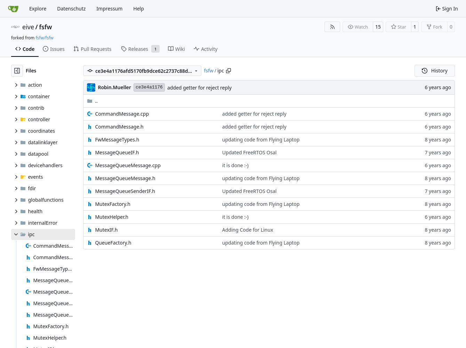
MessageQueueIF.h (117, 152)
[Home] (13, 8)
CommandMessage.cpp (122, 113)
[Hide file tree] (17, 71)
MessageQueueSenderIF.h (125, 191)
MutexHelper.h (111, 217)
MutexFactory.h (112, 204)
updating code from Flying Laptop (261, 139)
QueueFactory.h (113, 242)
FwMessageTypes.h (117, 139)
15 (378, 26)
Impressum (109, 8)
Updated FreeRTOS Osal (249, 152)
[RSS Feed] (332, 27)
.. (92, 101)
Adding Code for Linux (247, 229)
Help (138, 8)
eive (28, 26)
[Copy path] (228, 70)
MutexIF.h (106, 229)
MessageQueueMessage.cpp (127, 165)
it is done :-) (235, 165)
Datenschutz (71, 8)
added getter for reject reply (199, 87)
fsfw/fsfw (44, 38)
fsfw (45, 26)
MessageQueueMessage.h (125, 178)
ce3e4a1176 (149, 87)
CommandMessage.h (119, 126)
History (435, 70)
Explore (37, 8)
